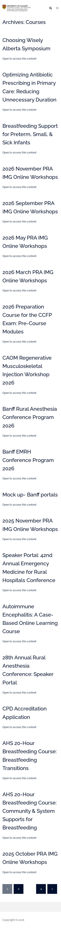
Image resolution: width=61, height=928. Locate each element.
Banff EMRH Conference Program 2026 (28, 460)
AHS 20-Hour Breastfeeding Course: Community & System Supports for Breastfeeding (29, 811)
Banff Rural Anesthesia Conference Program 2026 (29, 417)
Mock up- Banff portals (30, 495)
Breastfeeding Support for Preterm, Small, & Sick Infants (30, 134)
